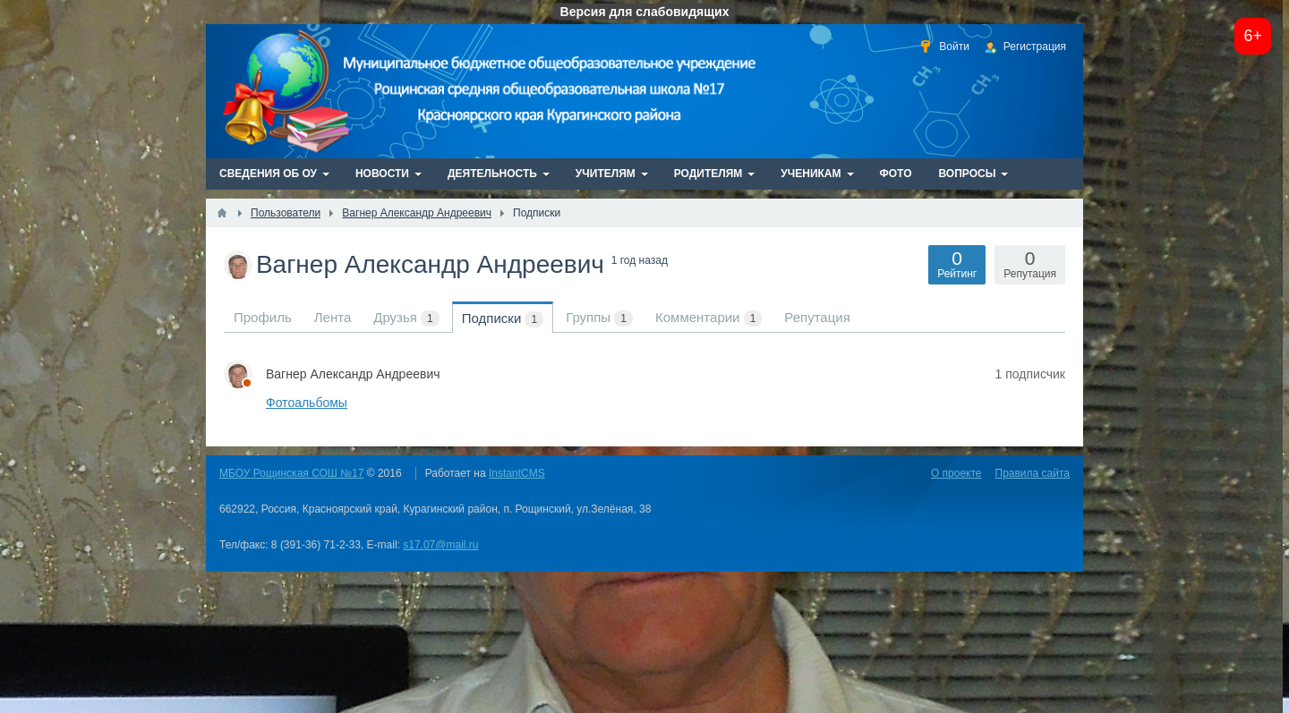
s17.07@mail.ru (440, 545)
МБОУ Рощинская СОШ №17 (291, 473)
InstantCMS (517, 473)
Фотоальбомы (306, 402)
